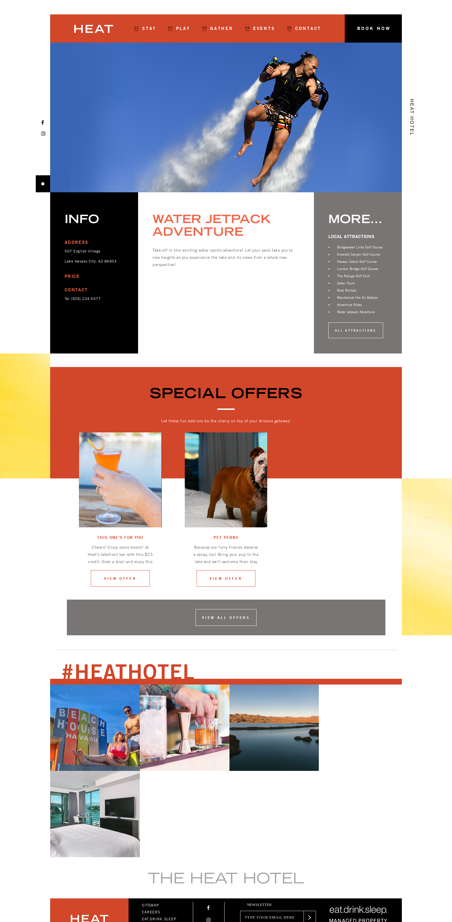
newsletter (259, 818)
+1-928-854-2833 (76, 885)
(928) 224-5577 (86, 298)
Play (179, 28)
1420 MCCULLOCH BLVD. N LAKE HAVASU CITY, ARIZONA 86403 (87, 870)
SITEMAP (150, 818)
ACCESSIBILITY (156, 839)
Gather (217, 28)
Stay (145, 28)
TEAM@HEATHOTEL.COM (82, 892)
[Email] (270, 831)
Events (260, 28)
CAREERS (151, 825)
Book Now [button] (373, 28)
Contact (304, 28)
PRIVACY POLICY (158, 846)
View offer (120, 578)
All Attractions (355, 330)
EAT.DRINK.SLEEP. (159, 832)
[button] (373, 28)
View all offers (226, 617)
